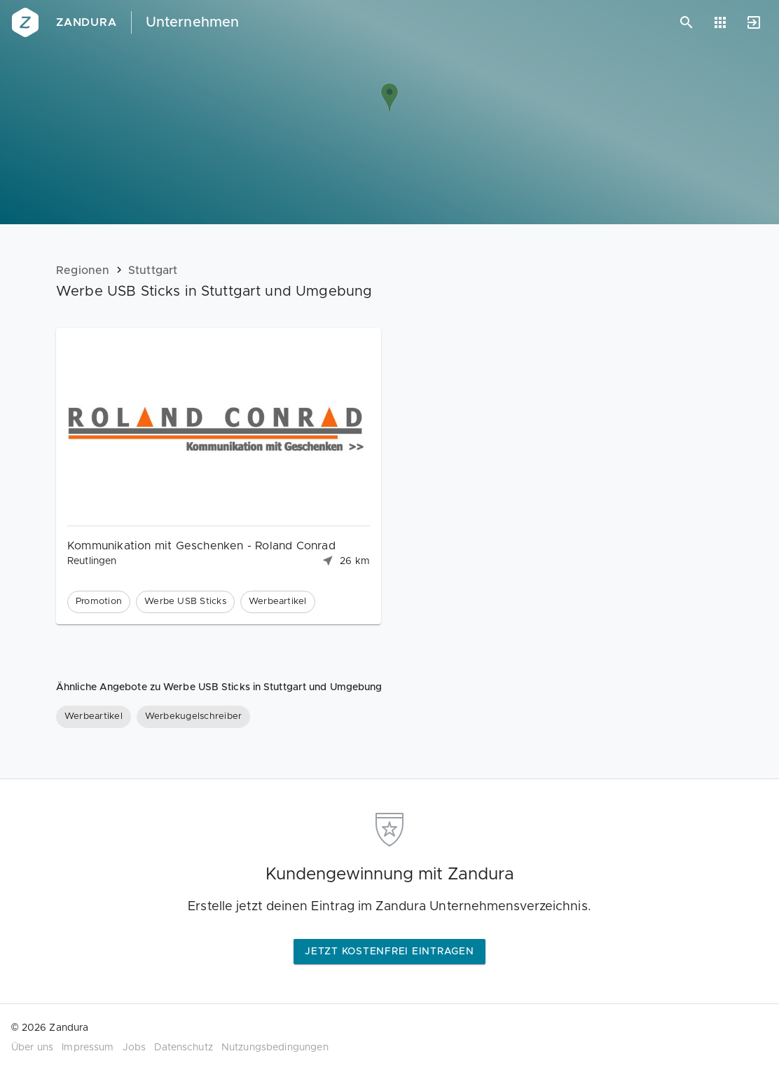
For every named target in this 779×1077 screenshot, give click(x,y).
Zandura (86, 22)
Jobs (134, 1047)
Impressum (87, 1047)
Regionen (83, 270)
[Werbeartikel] (93, 717)
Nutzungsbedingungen (275, 1047)
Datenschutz (183, 1047)
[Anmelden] (754, 22)
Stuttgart (153, 270)
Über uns (32, 1047)
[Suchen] (686, 22)
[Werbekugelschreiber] (193, 717)
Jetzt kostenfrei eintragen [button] (389, 951)
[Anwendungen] (720, 22)
